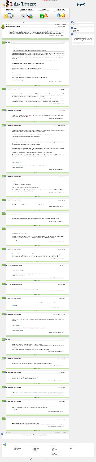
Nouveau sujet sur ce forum (78, 43)
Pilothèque (35, 452)
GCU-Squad (53, 0)
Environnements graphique (57, 455)
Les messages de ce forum (21, 22)
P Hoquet (63, 372)
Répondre (33, 39)
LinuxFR (50, 0)
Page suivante (63, 24)
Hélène (64, 89)
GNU (56, 0)
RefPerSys (21, 80)
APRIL (18, 77)
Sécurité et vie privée (55, 452)
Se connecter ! (76, 24)
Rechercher (75, 31)
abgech (64, 176)
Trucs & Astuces (36, 448)
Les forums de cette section (11, 22)
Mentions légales (17, 448)
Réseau (53, 450)
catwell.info (14, 240)
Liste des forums (76, 30)
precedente (62, 22)
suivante (66, 22)
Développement (54, 454)
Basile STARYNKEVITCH (17, 74)
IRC (71, 448)
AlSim (64, 229)
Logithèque (35, 450)
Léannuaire (35, 449)
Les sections (5, 22)
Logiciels (53, 448)
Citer (37, 39)
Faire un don (16, 449)
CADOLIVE (63, 26)
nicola (64, 265)
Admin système (54, 449)
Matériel (53, 453)
